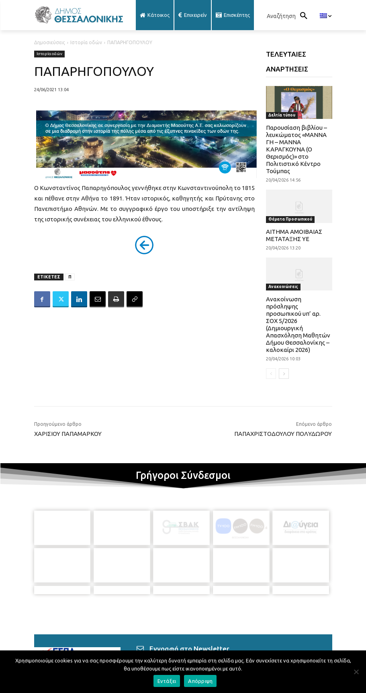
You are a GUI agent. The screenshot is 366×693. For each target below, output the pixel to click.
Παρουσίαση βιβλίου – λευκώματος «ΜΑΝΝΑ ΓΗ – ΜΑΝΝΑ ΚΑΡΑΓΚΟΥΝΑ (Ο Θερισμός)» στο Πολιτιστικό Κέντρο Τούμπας (296, 149)
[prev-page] (271, 373)
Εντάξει (166, 681)
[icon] (248, 647)
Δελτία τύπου (281, 115)
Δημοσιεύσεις (49, 42)
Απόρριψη (200, 681)
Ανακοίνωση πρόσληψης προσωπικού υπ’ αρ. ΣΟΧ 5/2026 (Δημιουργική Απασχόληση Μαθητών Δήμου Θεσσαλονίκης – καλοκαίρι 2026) (298, 324)
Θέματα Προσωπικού (290, 219)
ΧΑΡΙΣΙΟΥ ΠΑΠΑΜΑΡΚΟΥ (68, 433)
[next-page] (284, 373)
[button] (289, 16)
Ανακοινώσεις (283, 286)
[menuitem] (325, 16)
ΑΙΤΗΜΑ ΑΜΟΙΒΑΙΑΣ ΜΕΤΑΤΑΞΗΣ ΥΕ (294, 235)
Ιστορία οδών (86, 42)
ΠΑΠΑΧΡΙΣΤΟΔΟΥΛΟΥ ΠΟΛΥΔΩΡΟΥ (283, 433)
